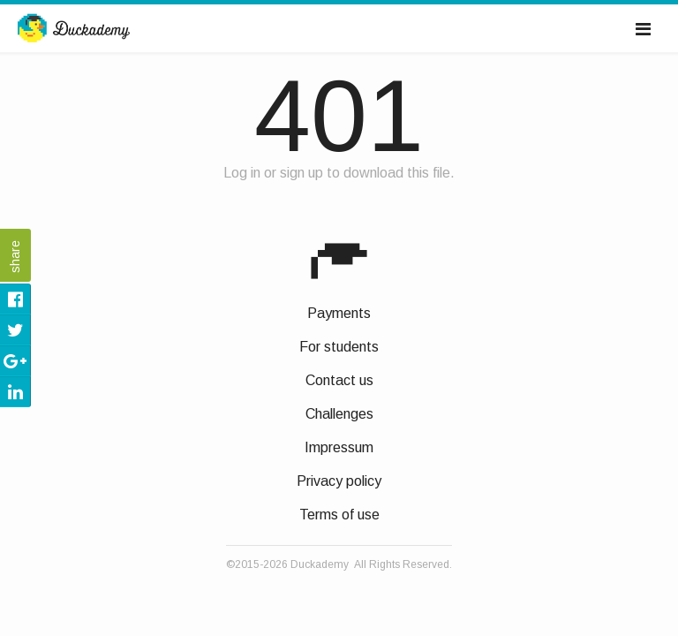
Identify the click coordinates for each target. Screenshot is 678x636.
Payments (339, 313)
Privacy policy (339, 480)
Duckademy (74, 29)
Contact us (339, 380)
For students (339, 346)
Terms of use (339, 514)
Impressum (339, 447)
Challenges (339, 413)
